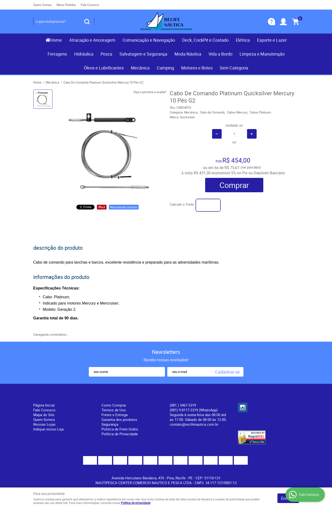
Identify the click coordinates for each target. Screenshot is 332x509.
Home (56, 40)
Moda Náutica (187, 54)
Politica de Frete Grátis (119, 429)
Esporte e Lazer (272, 40)
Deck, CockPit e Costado (205, 40)
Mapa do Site (43, 414)
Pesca (106, 54)
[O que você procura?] (87, 21)
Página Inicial (44, 405)
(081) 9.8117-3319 (194, 409)
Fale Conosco (90, 5)
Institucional (46, 397)
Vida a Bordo (220, 54)
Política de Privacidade (119, 433)
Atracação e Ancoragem (92, 40)
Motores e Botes (197, 68)
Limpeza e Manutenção (262, 54)
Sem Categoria (234, 68)
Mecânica (140, 68)
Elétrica (243, 40)
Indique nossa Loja (48, 429)
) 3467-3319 (183, 405)
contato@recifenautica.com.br (194, 424)
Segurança (109, 424)
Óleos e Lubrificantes (104, 68)
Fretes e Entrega (114, 414)
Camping (165, 68)
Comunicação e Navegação (149, 40)
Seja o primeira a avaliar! (149, 92)
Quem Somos (42, 5)
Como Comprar (113, 405)
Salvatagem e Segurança (143, 54)
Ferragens (57, 54)
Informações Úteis (121, 397)
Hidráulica (83, 54)
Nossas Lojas (44, 424)
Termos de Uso (113, 409)
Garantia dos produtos (119, 419)
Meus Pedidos (66, 5)
